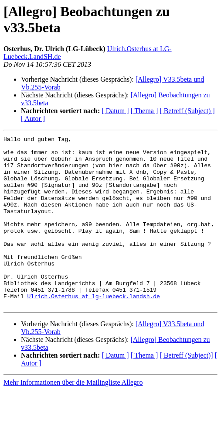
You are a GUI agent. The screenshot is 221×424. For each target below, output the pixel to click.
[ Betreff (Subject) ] (187, 110)
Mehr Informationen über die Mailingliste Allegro (73, 416)
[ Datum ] (115, 110)
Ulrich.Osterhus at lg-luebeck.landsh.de (93, 329)
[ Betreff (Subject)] (186, 389)
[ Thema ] (144, 110)
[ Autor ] (33, 118)
